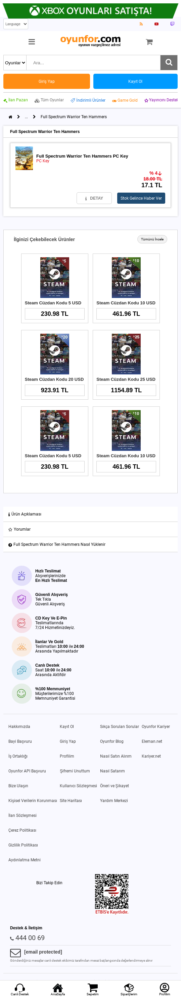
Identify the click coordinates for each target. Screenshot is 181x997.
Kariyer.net (151, 756)
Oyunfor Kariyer (156, 726)
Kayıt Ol (67, 726)
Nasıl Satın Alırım (116, 756)
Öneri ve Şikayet (114, 786)
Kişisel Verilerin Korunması (32, 800)
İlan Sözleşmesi (22, 815)
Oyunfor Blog (112, 741)
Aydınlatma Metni (24, 860)
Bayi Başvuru (20, 741)
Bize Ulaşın (18, 786)
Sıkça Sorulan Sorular (119, 726)
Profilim (67, 756)
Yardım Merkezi (114, 800)
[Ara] (169, 62)
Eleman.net (152, 741)
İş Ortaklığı (18, 756)
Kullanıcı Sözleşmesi (78, 786)
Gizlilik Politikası (23, 845)
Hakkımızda (19, 726)
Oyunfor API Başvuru (27, 771)
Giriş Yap (68, 741)
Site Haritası (71, 800)
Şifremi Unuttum (75, 771)
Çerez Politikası (22, 830)
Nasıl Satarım (112, 771)
